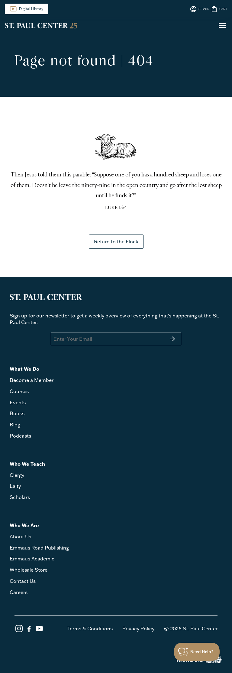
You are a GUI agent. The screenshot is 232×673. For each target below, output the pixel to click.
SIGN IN (199, 9)
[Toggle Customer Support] (197, 652)
